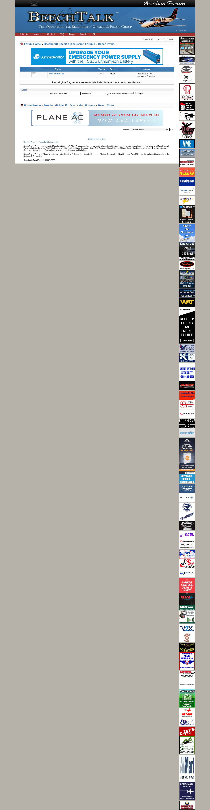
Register (84, 34)
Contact (51, 34)
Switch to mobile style (96, 139)
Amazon (38, 34)
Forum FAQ (43, 142)
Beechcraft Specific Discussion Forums (69, 43)
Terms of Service (30, 142)
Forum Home (32, 43)
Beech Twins (106, 43)
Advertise (24, 34)
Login (71, 34)
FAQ (62, 34)
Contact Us (53, 142)
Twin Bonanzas (56, 73)
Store (95, 34)
